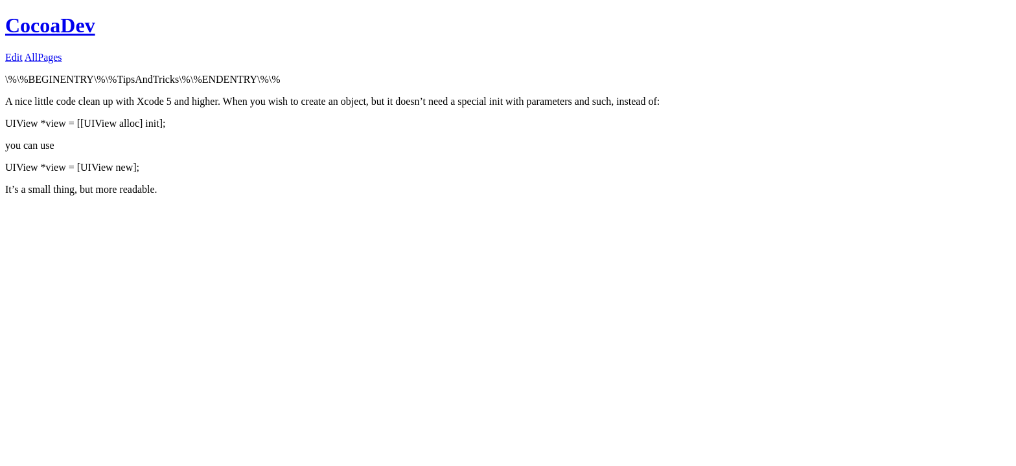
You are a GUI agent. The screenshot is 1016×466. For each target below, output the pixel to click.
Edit (14, 57)
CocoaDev (50, 25)
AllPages (43, 57)
